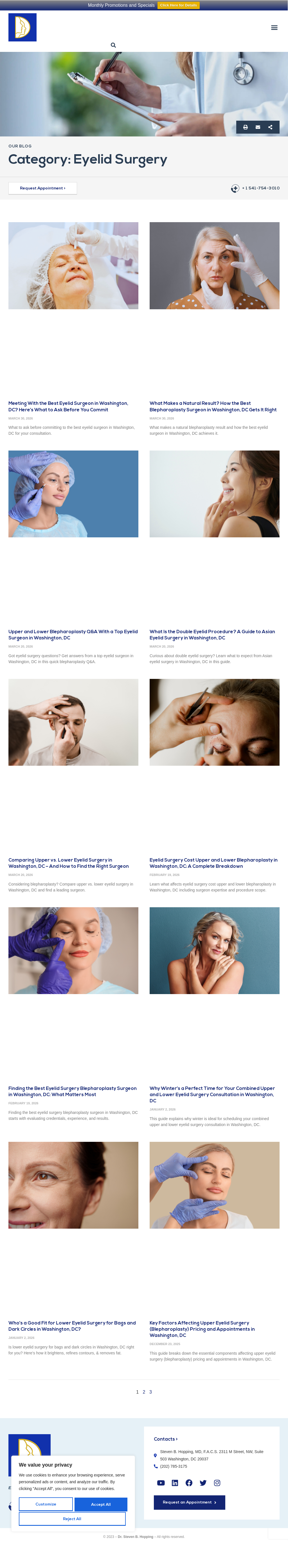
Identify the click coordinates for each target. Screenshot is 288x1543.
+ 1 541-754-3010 (261, 188)
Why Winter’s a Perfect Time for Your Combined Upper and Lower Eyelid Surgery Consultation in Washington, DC (213, 1094)
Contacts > (166, 1439)
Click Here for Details (178, 5)
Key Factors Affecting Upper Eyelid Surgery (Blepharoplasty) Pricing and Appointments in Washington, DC (203, 1329)
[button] (274, 27)
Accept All (73, 1519)
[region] (73, 1494)
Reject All (100, 1505)
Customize (45, 1505)
